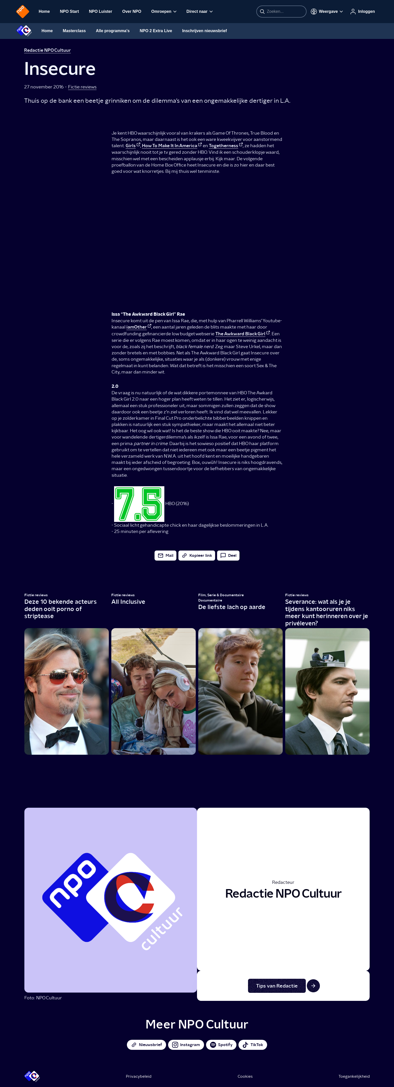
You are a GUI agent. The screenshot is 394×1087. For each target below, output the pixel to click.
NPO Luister (100, 11)
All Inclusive (128, 601)
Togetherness (223, 145)
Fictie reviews (82, 86)
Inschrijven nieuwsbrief (204, 31)
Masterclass (74, 31)
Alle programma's (113, 31)
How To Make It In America (169, 145)
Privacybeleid (139, 1076)
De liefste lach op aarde (231, 607)
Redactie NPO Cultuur (47, 50)
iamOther (136, 327)
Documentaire (210, 600)
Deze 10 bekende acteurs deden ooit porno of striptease (60, 609)
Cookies (245, 1076)
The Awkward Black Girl (240, 334)
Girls (131, 145)
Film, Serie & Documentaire (221, 595)
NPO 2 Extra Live (156, 31)
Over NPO (131, 11)
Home (44, 11)
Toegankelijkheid (354, 1076)
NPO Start (69, 11)
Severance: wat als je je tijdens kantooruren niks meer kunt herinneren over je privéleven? (326, 612)
